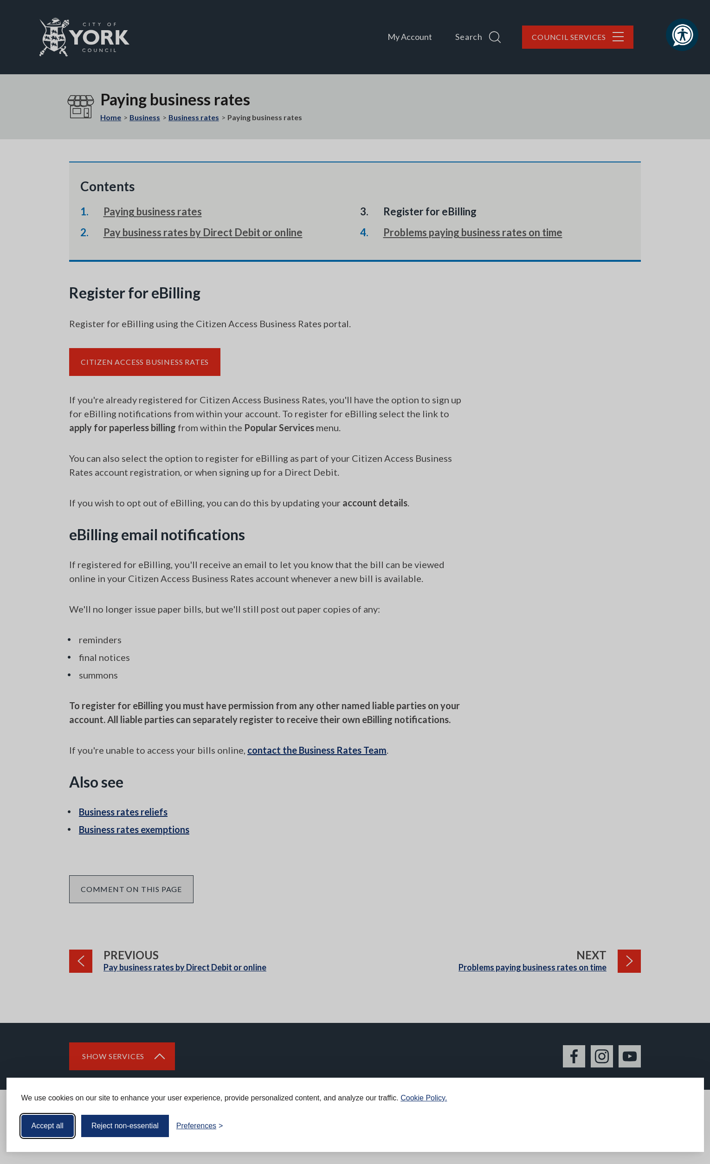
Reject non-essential (125, 1126)
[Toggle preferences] (199, 1126)
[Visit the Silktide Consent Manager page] (683, 1126)
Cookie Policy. (423, 1098)
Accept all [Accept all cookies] (48, 1126)
